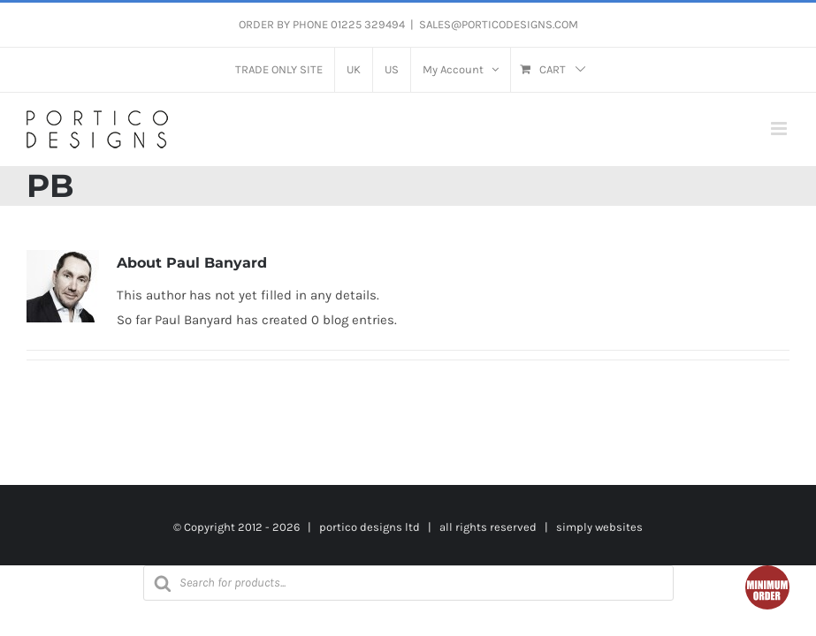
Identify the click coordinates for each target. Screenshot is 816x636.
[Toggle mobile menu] (780, 128)
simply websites (599, 527)
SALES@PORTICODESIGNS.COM (498, 24)
